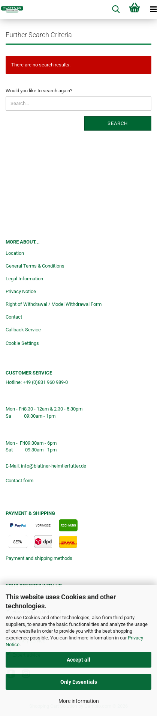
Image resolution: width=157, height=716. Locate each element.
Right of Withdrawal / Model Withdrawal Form (54, 304)
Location (15, 253)
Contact (14, 317)
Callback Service (23, 329)
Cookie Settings (22, 343)
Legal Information (24, 278)
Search (118, 123)
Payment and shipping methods (39, 558)
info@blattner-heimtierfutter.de (53, 466)
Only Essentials (78, 682)
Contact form (19, 480)
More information (78, 701)
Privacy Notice (21, 291)
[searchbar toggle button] (115, 9)
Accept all (78, 660)
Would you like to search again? (39, 90)
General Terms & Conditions (35, 266)
